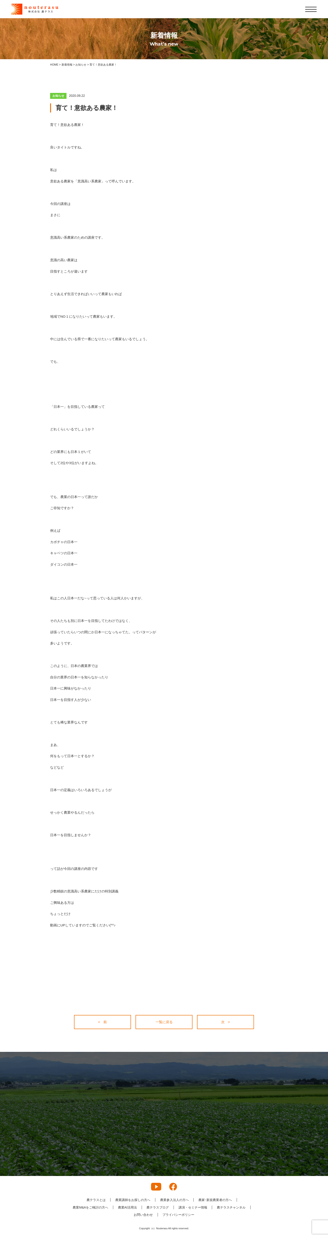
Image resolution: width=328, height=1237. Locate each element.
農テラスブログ (157, 1207)
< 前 (102, 1022)
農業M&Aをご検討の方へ (90, 1207)
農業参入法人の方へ (174, 1200)
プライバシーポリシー (179, 1215)
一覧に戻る (164, 1022)
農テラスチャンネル (231, 1207)
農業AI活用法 (127, 1207)
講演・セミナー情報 (193, 1207)
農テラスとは (95, 1200)
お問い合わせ (143, 1215)
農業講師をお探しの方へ (132, 1200)
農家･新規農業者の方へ (215, 1200)
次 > (225, 1022)
